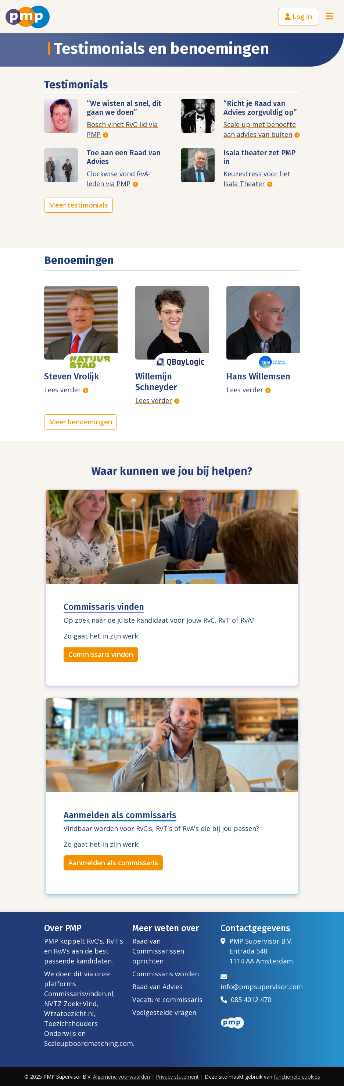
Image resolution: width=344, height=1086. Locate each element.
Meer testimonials (78, 205)
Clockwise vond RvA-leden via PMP (118, 178)
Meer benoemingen (80, 421)
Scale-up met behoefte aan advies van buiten (259, 129)
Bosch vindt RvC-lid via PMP (122, 129)
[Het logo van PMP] (28, 17)
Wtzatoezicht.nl (69, 1013)
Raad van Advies (157, 986)
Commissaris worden (165, 973)
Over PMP (63, 928)
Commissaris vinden (100, 654)
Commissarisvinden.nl (78, 993)
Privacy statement (177, 1076)
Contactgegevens (255, 928)
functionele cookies (297, 1076)
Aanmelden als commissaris (113, 862)
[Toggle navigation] (329, 17)
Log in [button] (298, 16)
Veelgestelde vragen (164, 1012)
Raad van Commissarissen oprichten (158, 951)
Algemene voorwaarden (121, 1076)
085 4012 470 (246, 999)
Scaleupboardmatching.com (88, 1043)
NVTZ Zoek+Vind (70, 1003)
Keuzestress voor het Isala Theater (256, 178)
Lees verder (62, 389)
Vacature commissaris (167, 999)
